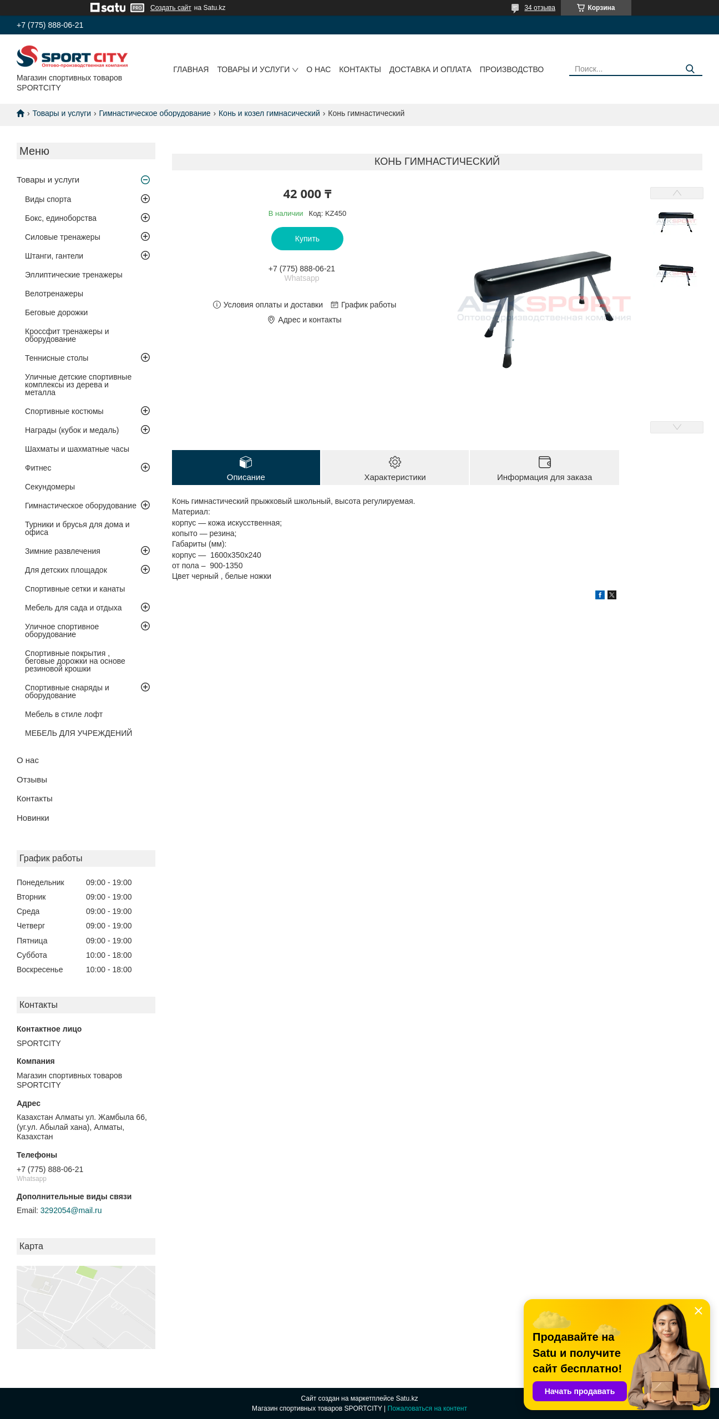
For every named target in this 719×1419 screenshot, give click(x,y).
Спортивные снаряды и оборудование (67, 691)
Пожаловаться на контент (427, 1408)
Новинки (33, 817)
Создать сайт (170, 8)
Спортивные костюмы (64, 411)
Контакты (360, 69)
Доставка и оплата (430, 69)
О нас (318, 69)
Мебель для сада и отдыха (73, 607)
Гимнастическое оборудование (155, 113)
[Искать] (689, 69)
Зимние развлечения (62, 551)
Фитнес (38, 467)
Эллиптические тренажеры (74, 274)
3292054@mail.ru (71, 1210)
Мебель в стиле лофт (64, 714)
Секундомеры (50, 486)
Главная (191, 69)
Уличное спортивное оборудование (62, 630)
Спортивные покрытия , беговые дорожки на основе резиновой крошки (75, 661)
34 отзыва (539, 8)
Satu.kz (407, 1398)
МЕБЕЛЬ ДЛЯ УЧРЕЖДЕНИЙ (78, 733)
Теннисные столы (56, 358)
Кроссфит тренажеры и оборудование (67, 335)
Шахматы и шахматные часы (77, 449)
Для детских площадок (66, 569)
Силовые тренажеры (62, 237)
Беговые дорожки (56, 312)
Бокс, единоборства (61, 218)
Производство (512, 69)
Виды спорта (48, 199)
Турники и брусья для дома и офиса (77, 528)
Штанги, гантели (54, 255)
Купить (307, 238)
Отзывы (32, 779)
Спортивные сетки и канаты (75, 588)
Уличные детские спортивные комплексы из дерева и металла (78, 384)
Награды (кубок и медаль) (72, 430)
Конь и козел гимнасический (269, 113)
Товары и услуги (253, 69)
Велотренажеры (54, 293)
